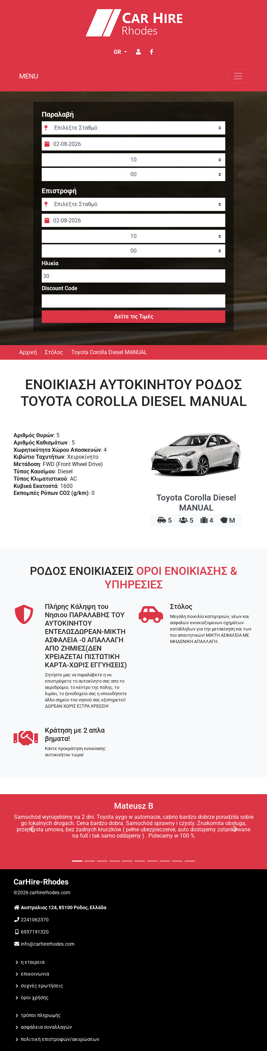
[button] (32, 829)
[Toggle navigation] (238, 76)
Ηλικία (50, 263)
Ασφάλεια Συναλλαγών (46, 1027)
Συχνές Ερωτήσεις (42, 986)
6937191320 (35, 932)
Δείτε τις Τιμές (133, 316)
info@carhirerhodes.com (47, 944)
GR (118, 52)
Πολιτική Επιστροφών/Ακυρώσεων (60, 1039)
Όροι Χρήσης (35, 998)
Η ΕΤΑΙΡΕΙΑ (32, 962)
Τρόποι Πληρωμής (41, 1015)
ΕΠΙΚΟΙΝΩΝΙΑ (35, 974)
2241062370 (35, 920)
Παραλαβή (58, 114)
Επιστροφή (59, 191)
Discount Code (60, 288)
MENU (28, 76)
